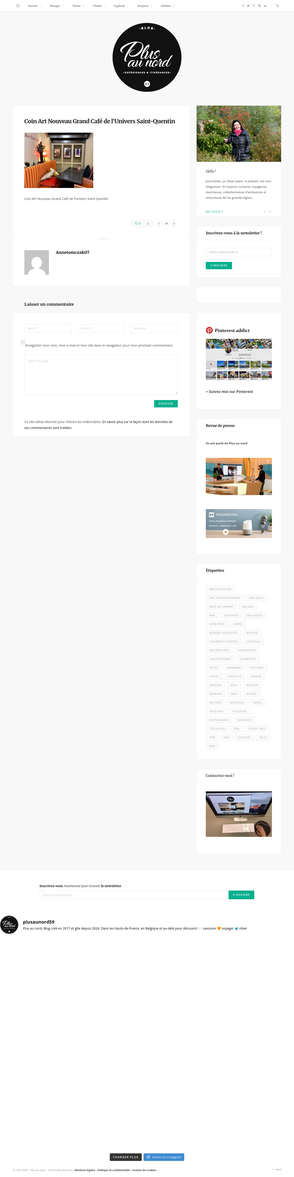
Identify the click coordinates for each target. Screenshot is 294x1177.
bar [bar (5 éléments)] (212, 615)
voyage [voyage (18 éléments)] (244, 737)
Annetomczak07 (72, 252)
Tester (76, 6)
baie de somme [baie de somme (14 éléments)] (221, 606)
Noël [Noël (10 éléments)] (258, 702)
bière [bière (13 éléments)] (238, 624)
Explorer (119, 6)
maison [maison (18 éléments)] (252, 685)
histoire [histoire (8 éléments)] (257, 667)
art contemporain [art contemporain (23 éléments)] (224, 598)
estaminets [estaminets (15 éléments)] (247, 650)
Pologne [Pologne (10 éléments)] (240, 711)
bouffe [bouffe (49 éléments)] (252, 632)
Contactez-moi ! (220, 775)
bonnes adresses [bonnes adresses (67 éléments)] (223, 632)
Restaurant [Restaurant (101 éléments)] (219, 720)
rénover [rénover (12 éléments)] (244, 720)
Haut (276, 1169)
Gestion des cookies (144, 1170)
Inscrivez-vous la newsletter (80, 886)
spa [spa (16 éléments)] (236, 728)
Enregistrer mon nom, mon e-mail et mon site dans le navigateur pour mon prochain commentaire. (99, 345)
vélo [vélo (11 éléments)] (263, 737)
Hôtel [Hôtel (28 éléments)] (214, 676)
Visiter (97, 6)
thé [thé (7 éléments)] (212, 737)
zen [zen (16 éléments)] (212, 746)
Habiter (166, 6)
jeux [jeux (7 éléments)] (234, 685)
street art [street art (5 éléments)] (257, 728)
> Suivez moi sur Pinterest (229, 391)
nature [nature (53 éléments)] (215, 702)
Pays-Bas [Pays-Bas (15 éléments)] (216, 711)
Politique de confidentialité (113, 1170)
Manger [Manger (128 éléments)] (215, 693)
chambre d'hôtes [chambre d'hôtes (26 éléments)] (223, 641)
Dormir (33, 6)
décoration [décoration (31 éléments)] (219, 650)
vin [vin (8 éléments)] (226, 737)
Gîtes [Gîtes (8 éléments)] (213, 667)
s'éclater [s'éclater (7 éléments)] (217, 728)
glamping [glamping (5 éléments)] (248, 659)
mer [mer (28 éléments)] (234, 693)
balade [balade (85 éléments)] (248, 606)
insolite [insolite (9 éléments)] (235, 676)
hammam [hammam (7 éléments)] (234, 667)
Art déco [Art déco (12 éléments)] (256, 598)
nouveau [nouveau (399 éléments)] (237, 702)
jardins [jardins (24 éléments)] (215, 685)
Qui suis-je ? (214, 211)
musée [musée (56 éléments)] (251, 693)
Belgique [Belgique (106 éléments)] (254, 615)
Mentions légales (85, 1170)
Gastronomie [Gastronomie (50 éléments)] (220, 659)
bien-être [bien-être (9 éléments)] (217, 624)
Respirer (143, 6)
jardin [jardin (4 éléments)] (256, 676)
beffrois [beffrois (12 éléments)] (231, 615)
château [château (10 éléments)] (253, 641)
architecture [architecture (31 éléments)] (220, 589)
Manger (55, 6)
